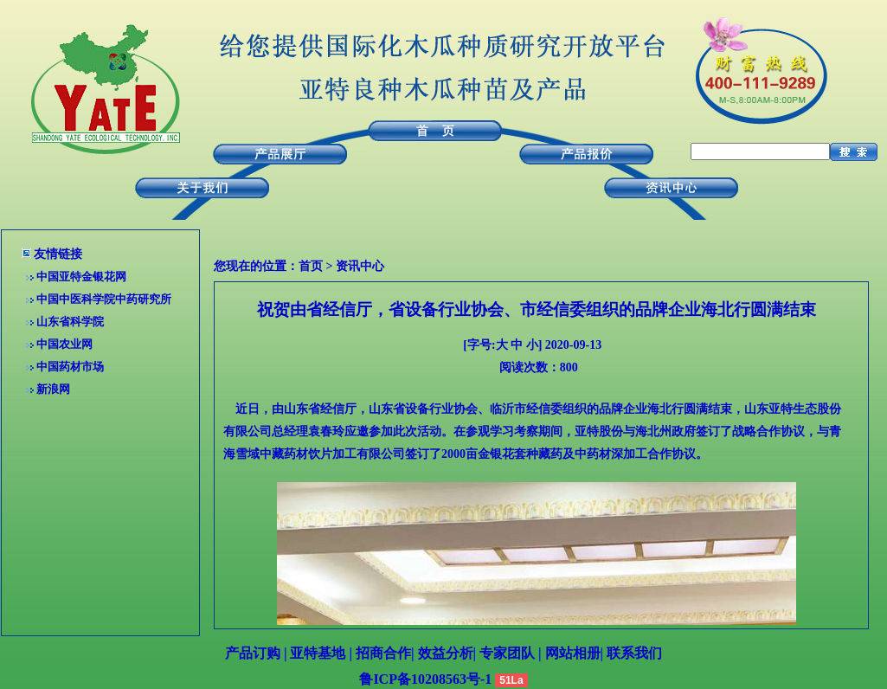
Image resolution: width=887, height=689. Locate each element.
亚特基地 (317, 653)
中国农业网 (64, 344)
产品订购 (252, 653)
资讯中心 (360, 266)
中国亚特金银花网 (81, 276)
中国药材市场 (70, 366)
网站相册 (573, 653)
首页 (311, 266)
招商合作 (383, 653)
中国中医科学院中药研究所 (103, 299)
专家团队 (507, 653)
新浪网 (53, 389)
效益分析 (445, 653)
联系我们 (634, 653)
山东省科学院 (70, 321)
